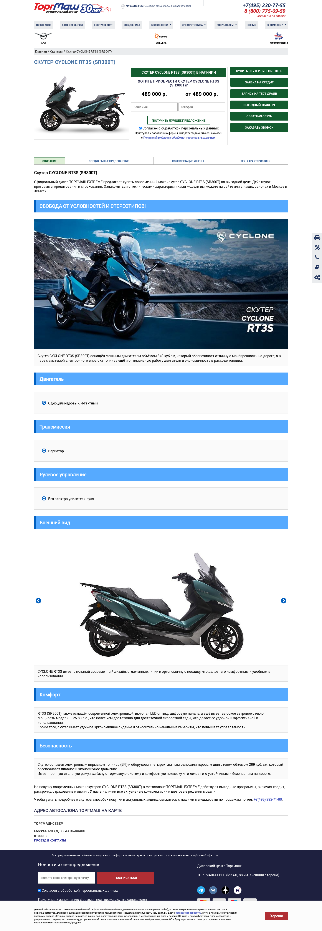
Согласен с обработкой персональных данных (180, 128)
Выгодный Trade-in (259, 105)
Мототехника (159, 25)
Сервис (252, 25)
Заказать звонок (259, 127)
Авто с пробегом (72, 25)
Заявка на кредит (259, 82)
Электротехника (192, 25)
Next (283, 600)
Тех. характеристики (255, 161)
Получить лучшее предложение (178, 120)
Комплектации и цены (188, 161)
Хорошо (276, 916)
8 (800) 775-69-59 (265, 10)
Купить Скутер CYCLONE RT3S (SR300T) (259, 72)
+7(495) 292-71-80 (268, 799)
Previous (38, 600)
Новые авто (43, 25)
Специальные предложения (109, 161)
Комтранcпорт (103, 25)
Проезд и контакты (50, 840)
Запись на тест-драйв (259, 93)
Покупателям (225, 25)
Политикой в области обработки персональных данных (179, 137)
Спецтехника (132, 25)
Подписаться (126, 878)
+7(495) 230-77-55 (264, 5)
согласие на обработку (188, 912)
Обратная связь (259, 116)
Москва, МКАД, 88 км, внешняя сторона (158, 5)
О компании (275, 25)
